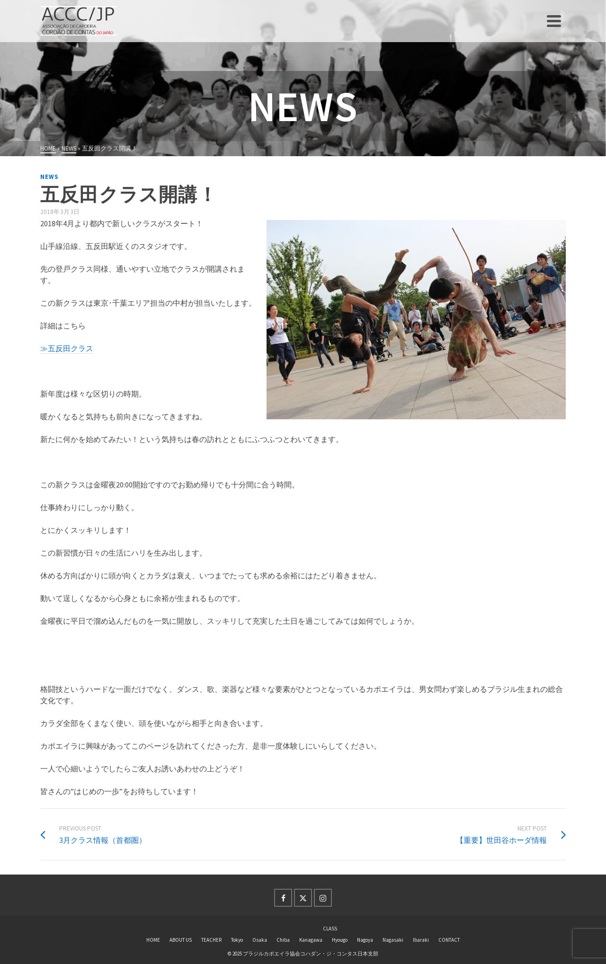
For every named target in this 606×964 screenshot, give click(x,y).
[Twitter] (303, 898)
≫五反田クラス (66, 348)
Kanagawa (310, 940)
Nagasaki (393, 940)
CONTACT (449, 940)
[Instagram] (323, 898)
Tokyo (237, 940)
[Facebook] (283, 898)
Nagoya (365, 940)
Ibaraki (421, 940)
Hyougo (340, 940)
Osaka (259, 940)
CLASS (330, 928)
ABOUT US (180, 940)
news (49, 177)
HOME (153, 940)
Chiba (283, 940)
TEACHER (211, 940)
